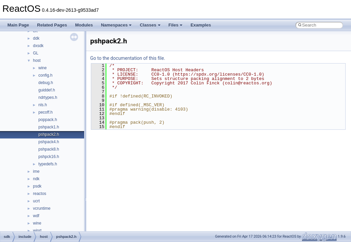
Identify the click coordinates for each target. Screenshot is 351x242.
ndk (36, 178)
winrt (37, 230)
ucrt (36, 201)
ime (36, 171)
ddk (36, 38)
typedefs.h (47, 164)
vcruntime (41, 208)
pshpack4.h (48, 141)
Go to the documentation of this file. (127, 58)
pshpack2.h (48, 134)
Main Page (18, 25)
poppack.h (47, 119)
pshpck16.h (48, 156)
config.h (45, 75)
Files (176, 25)
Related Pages (52, 25)
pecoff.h (45, 112)
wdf (36, 215)
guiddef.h (46, 90)
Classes (150, 25)
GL (35, 53)
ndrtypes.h (47, 97)
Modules (84, 25)
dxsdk (38, 45)
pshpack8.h (48, 149)
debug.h (45, 82)
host (37, 60)
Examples (200, 25)
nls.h (42, 105)
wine (42, 68)
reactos (39, 193)
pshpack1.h (48, 127)
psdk (37, 186)
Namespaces (116, 25)
